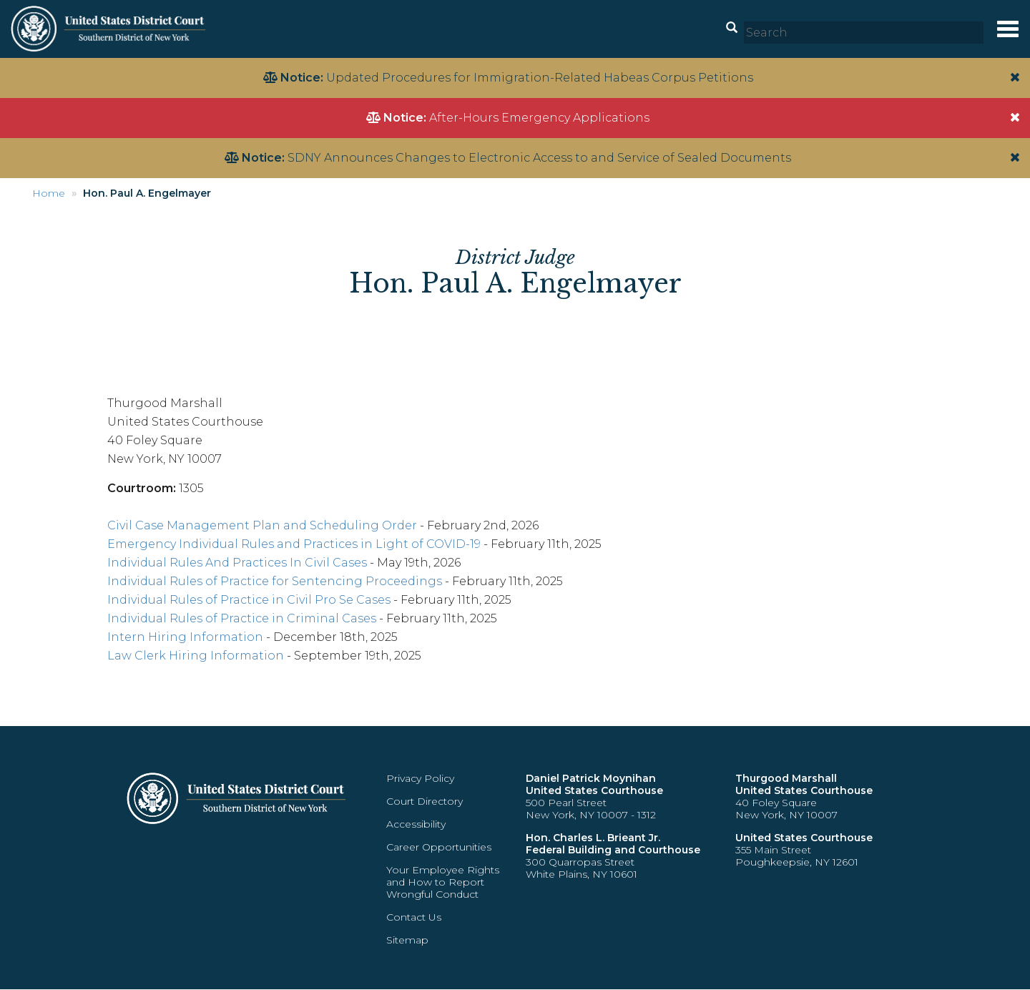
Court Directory (424, 801)
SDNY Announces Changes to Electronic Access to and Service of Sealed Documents (539, 158)
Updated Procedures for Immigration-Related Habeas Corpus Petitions (539, 77)
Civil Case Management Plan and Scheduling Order (262, 525)
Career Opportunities (438, 846)
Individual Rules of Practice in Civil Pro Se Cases (249, 600)
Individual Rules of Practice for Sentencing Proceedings (274, 581)
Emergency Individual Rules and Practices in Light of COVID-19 (294, 544)
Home (48, 193)
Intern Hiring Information (185, 637)
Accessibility (416, 824)
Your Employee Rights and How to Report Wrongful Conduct (442, 882)
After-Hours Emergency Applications (539, 117)
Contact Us (413, 917)
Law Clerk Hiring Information (195, 655)
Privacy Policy (420, 778)
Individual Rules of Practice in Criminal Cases (241, 618)
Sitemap (407, 939)
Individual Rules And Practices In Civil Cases (237, 562)
